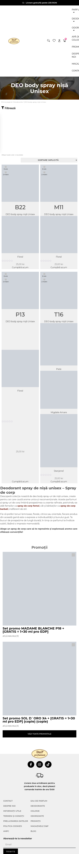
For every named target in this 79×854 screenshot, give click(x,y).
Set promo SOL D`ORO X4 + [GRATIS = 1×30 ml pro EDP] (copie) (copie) (39, 719)
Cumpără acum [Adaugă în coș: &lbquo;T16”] (59, 481)
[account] (59, 40)
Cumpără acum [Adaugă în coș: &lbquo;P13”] (20, 481)
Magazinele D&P (39, 826)
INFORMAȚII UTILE (12, 811)
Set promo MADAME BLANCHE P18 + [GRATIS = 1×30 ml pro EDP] (33, 629)
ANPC (6, 831)
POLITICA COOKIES (12, 826)
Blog (33, 831)
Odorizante (37, 816)
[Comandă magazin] (49, 160)
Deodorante (18, 102)
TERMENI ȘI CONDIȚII (13, 816)
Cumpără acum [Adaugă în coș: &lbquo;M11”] (59, 267)
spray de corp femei (28, 506)
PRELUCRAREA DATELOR (15, 821)
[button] (48, 40)
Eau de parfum (39, 801)
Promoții (35, 821)
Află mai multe (11, 636)
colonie (35, 811)
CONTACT (8, 801)
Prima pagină (6, 102)
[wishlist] (54, 40)
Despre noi (9, 806)
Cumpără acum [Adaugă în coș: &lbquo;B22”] (20, 267)
